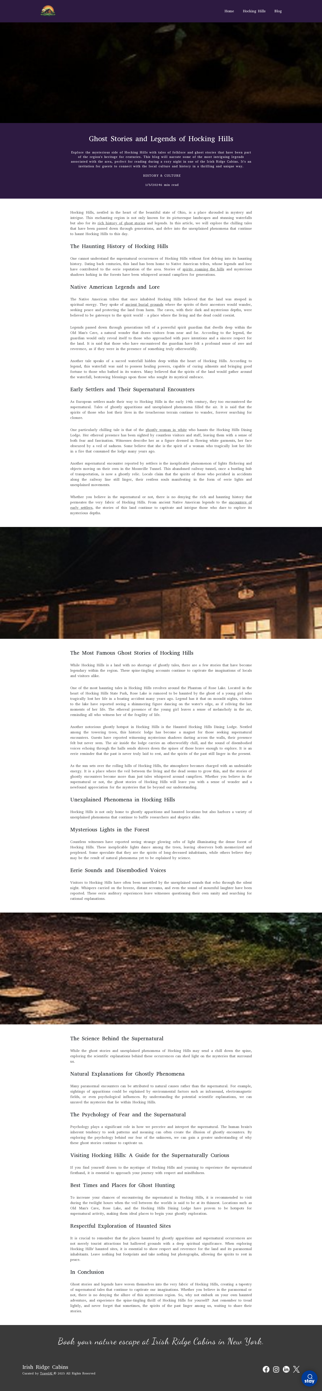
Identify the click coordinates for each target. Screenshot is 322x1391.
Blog (278, 11)
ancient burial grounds (144, 304)
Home (229, 11)
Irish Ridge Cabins (45, 1367)
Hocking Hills (254, 11)
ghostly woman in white (166, 429)
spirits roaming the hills (203, 269)
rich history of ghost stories (121, 223)
